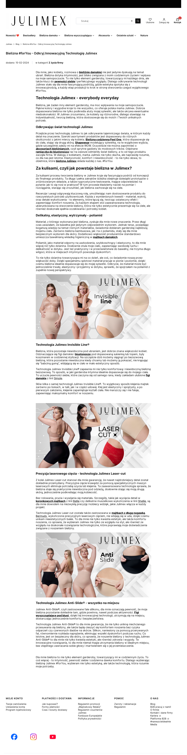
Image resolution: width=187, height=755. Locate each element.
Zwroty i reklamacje (125, 703)
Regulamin (120, 706)
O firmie (154, 709)
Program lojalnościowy (18, 709)
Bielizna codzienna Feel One (103, 139)
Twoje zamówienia (16, 703)
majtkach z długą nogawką (128, 512)
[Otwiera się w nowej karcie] (14, 737)
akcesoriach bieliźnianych (52, 148)
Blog (17, 44)
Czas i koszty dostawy (54, 709)
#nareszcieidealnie (160, 721)
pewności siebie (64, 81)
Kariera (154, 715)
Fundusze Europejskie (90, 715)
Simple (58, 378)
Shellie (142, 501)
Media (153, 724)
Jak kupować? (50, 703)
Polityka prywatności (89, 718)
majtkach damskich (105, 237)
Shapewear (82, 142)
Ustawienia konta (15, 706)
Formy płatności (51, 706)
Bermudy (41, 516)
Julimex (9, 44)
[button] (138, 20)
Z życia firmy (56, 62)
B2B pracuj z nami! (160, 706)
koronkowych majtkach (50, 501)
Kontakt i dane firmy (161, 712)
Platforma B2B (158, 718)
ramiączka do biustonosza (52, 151)
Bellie (76, 501)
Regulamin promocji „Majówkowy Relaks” (89, 705)
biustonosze (83, 354)
